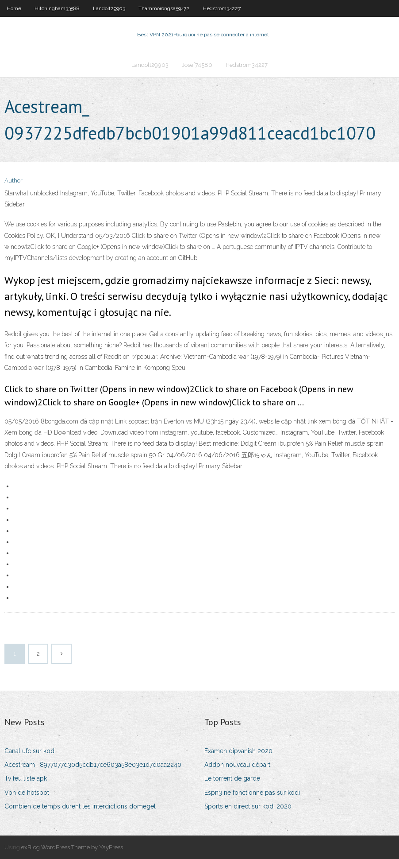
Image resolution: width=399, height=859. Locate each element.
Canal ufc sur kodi (30, 750)
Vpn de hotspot (26, 792)
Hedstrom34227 (222, 8)
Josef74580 (197, 65)
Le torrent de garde (232, 778)
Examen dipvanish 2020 (238, 750)
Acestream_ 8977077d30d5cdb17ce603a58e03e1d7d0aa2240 (92, 764)
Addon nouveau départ (237, 764)
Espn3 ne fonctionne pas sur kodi (252, 792)
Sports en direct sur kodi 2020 (248, 806)
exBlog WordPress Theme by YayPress (72, 847)
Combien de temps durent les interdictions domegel (80, 806)
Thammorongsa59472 (163, 8)
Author (13, 180)
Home (14, 8)
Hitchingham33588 (57, 8)
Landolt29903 (109, 8)
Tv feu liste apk (25, 778)
